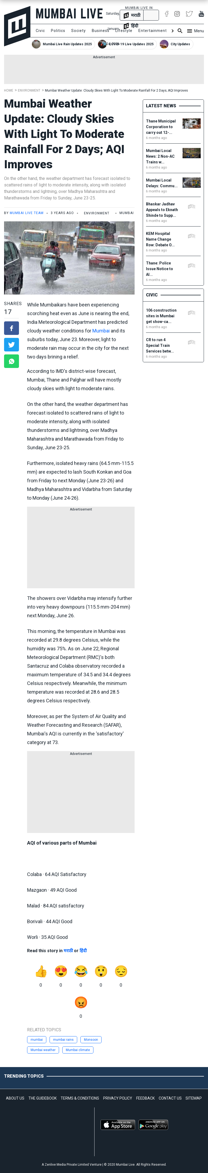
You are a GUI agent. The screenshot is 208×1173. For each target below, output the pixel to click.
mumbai (37, 1040)
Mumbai (101, 331)
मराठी (68, 950)
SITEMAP (194, 1098)
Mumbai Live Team (27, 213)
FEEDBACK (145, 1098)
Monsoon (91, 1040)
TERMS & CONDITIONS (80, 1098)
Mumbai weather (43, 1050)
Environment (29, 90)
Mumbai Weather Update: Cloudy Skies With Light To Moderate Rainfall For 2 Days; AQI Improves (116, 90)
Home (8, 90)
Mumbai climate (78, 1050)
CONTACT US (170, 1098)
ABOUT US (15, 1098)
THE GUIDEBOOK (42, 1098)
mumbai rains (63, 1040)
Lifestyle (123, 30)
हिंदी (83, 950)
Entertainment (152, 30)
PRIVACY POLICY (117, 1098)
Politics (58, 30)
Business (100, 30)
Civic (40, 30)
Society (78, 30)
